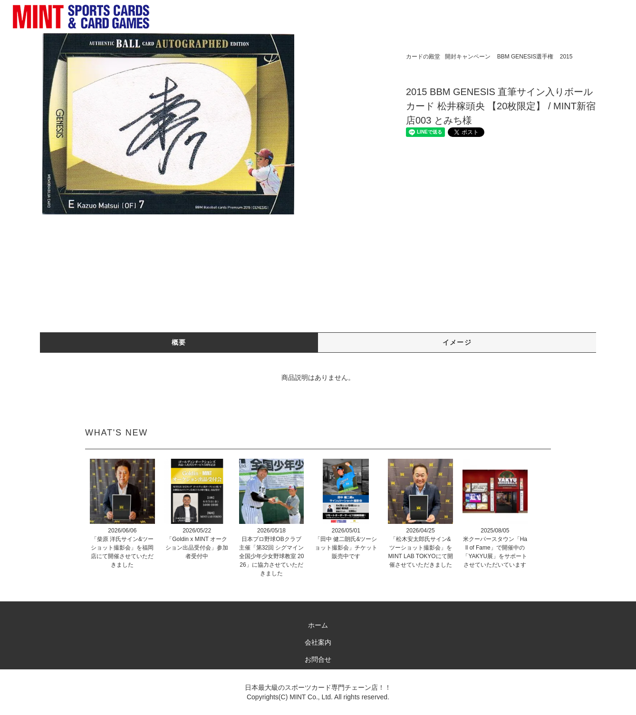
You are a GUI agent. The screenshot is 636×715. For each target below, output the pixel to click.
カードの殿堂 (423, 56)
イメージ (457, 342)
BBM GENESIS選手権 (525, 56)
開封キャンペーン (468, 56)
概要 (179, 342)
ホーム (318, 625)
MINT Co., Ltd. (311, 697)
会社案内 (318, 642)
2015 (566, 56)
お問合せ (318, 659)
